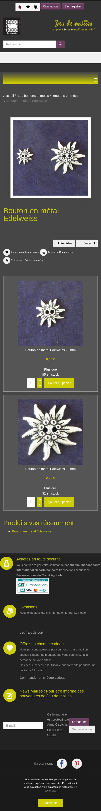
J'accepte (50, 803)
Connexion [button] (50, 6)
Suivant (91, 244)
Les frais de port (31, 632)
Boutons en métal (66, 95)
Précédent (66, 244)
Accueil (8, 95)
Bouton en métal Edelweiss (31, 531)
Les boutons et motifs (33, 95)
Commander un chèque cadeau (42, 677)
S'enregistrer (73, 6)
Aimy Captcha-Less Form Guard (57, 730)
